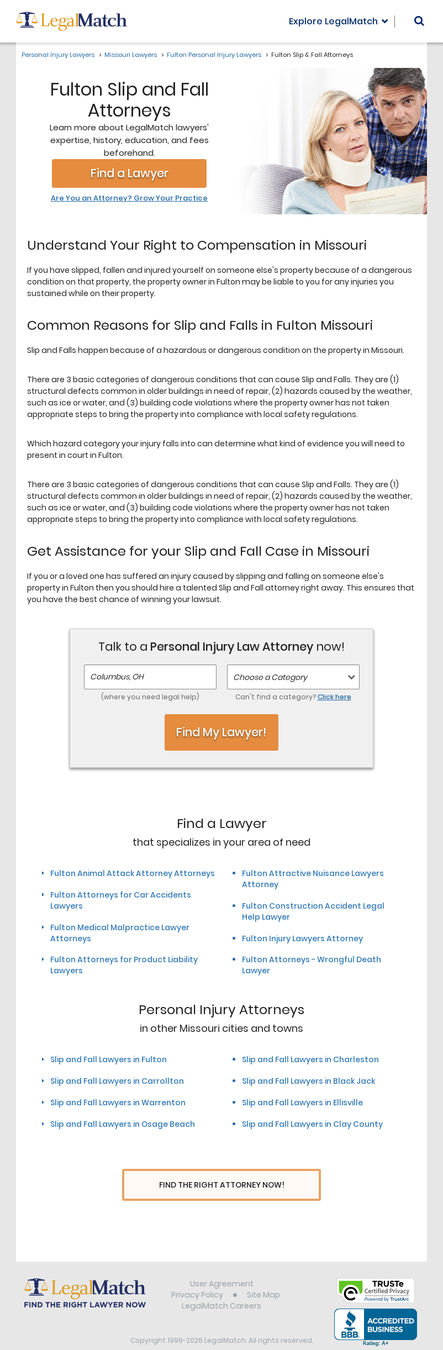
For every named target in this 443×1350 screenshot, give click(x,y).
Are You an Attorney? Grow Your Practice (129, 198)
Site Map (263, 1274)
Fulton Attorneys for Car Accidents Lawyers (120, 900)
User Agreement (222, 1263)
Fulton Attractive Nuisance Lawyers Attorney (313, 879)
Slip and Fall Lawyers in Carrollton (117, 1081)
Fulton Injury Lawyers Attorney (302, 938)
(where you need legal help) (150, 697)
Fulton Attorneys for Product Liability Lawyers (124, 965)
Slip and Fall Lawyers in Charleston (310, 1059)
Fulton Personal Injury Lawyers (214, 54)
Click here (334, 697)
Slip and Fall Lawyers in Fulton (108, 1059)
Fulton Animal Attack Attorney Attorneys (132, 873)
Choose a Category (270, 677)
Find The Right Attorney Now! (221, 1185)
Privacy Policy (197, 1274)
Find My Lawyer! (221, 732)
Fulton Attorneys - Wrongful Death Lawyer (311, 965)
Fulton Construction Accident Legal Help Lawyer (313, 911)
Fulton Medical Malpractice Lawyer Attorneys (119, 933)
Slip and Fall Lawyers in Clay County (312, 1124)
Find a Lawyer (129, 173)
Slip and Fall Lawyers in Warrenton (118, 1102)
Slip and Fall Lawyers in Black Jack (308, 1081)
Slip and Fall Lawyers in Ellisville (302, 1102)
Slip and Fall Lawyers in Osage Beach (122, 1124)
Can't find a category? (293, 697)
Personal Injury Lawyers (58, 54)
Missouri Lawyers (130, 54)
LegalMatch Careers (221, 1285)
